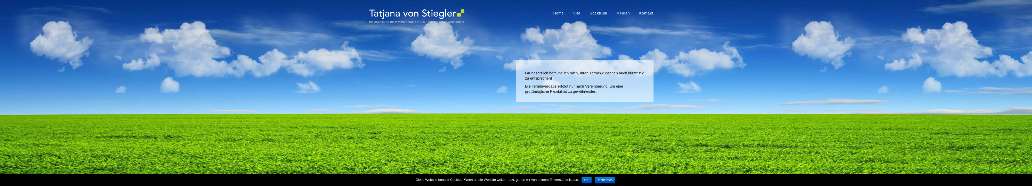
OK (586, 180)
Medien (623, 13)
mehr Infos (605, 180)
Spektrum (598, 13)
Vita (576, 13)
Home (558, 13)
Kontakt (646, 13)
